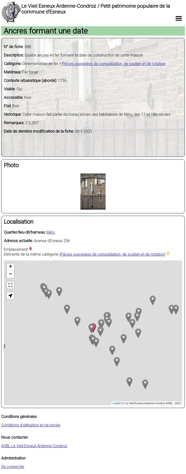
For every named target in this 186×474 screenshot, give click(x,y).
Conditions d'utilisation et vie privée (30, 425)
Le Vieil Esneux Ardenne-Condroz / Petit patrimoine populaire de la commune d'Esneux (95, 9)
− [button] (10, 274)
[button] (10, 295)
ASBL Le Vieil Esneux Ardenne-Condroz (34, 446)
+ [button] (10, 267)
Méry (50, 232)
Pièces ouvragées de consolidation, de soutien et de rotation (113, 63)
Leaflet (117, 403)
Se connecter (12, 466)
